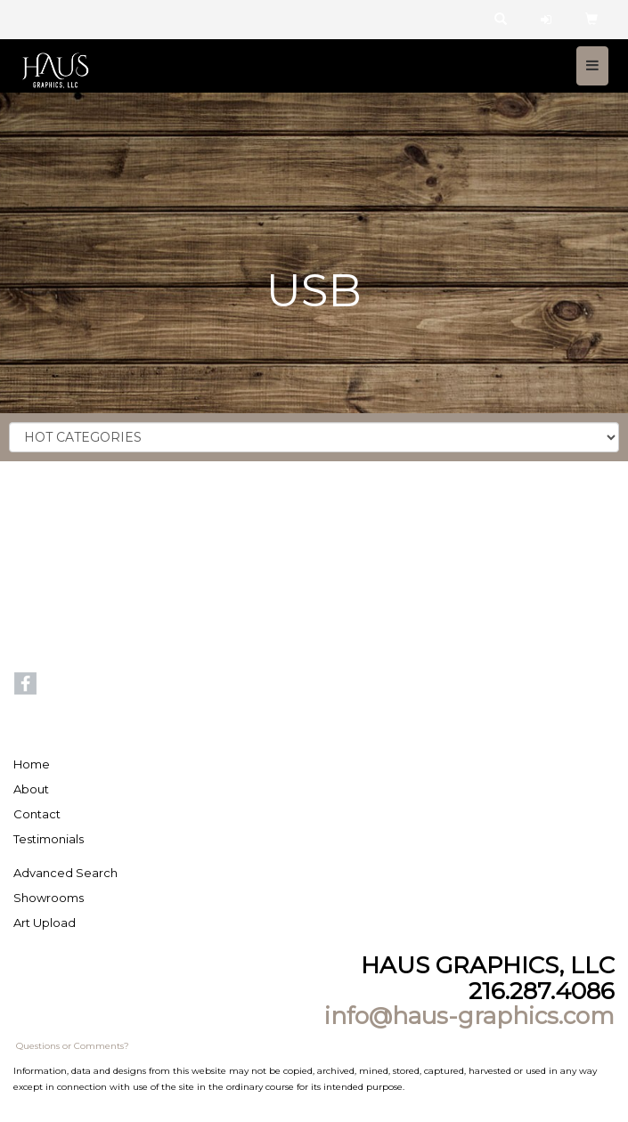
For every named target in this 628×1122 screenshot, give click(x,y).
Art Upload (44, 922)
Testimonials (48, 839)
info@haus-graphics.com (469, 1016)
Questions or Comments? (72, 1046)
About (31, 789)
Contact (37, 814)
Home (31, 764)
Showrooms (48, 897)
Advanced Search (65, 873)
